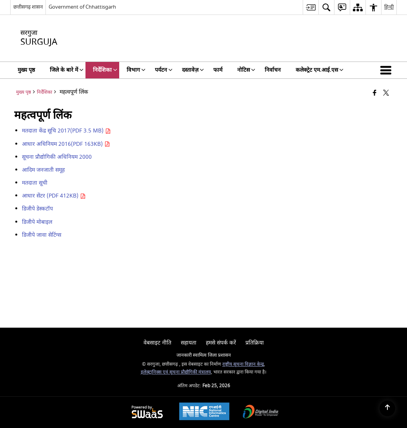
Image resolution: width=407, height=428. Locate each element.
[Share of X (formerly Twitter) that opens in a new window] (386, 93)
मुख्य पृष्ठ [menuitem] (26, 70)
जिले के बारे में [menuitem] (67, 70)
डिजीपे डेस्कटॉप (37, 209)
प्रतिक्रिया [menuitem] (254, 343)
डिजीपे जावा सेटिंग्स (41, 235)
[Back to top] (387, 408)
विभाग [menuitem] (136, 70)
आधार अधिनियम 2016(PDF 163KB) (66, 144)
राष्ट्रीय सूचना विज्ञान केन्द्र (243, 364)
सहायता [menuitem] (188, 343)
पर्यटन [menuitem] (164, 70)
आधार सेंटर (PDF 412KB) (53, 196)
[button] (387, 70)
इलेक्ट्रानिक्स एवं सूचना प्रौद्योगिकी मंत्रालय (176, 372)
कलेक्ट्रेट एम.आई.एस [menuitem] (319, 70)
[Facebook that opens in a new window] (375, 93)
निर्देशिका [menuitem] (105, 70)
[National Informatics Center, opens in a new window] (204, 412)
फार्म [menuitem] (217, 70)
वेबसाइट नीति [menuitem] (157, 343)
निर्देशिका (44, 92)
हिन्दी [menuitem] (389, 7)
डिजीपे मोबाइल (37, 222)
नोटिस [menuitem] (246, 70)
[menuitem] (310, 7)
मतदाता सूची (34, 183)
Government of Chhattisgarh (82, 7)
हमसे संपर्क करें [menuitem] (221, 343)
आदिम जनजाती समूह (43, 170)
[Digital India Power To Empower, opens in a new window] (261, 412)
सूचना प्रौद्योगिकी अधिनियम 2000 (57, 157)
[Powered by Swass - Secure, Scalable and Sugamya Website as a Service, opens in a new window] (147, 412)
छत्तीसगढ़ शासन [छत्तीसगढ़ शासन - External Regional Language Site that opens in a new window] (28, 7)
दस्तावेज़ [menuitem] (193, 70)
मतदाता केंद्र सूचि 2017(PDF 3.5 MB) (66, 131)
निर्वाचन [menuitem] (273, 70)
